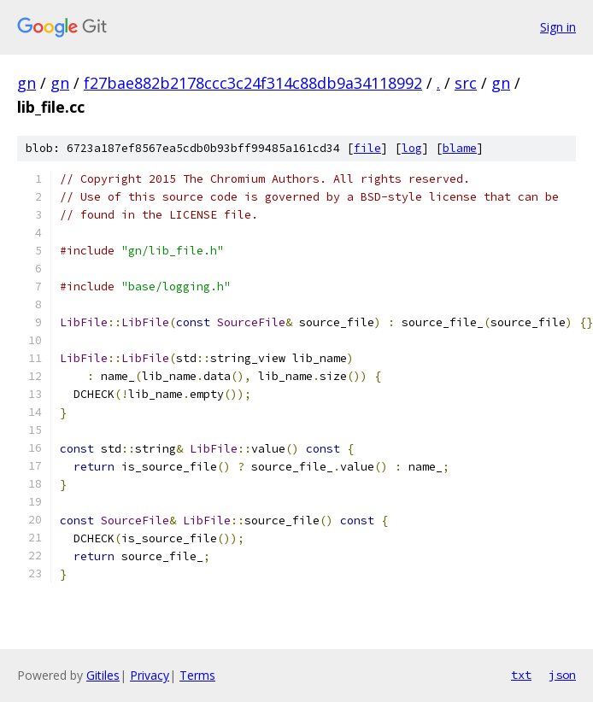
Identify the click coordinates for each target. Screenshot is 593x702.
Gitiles (103, 675)
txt (521, 674)
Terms (197, 675)
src (466, 83)
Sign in (558, 27)
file (367, 148)
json (562, 674)
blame (460, 148)
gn (26, 83)
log (412, 148)
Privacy (149, 675)
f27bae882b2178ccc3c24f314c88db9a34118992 (253, 83)
